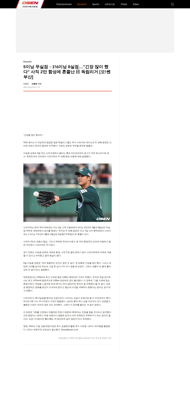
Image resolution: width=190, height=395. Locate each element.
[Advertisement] (89, 111)
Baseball (27, 62)
